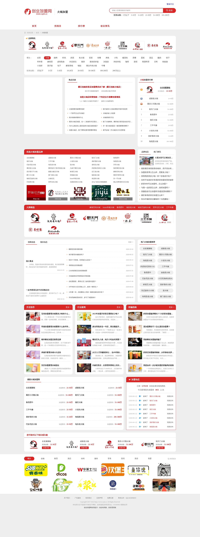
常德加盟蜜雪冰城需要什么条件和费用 (56, 327)
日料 (156, 62)
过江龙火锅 (95, 171)
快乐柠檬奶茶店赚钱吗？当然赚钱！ (155, 199)
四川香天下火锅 (32, 171)
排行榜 (81, 26)
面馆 (135, 62)
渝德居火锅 (165, 272)
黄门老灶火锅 (53, 175)
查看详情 (46, 448)
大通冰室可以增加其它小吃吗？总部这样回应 (164, 158)
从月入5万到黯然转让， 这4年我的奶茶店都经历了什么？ (107, 352)
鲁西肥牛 (153, 115)
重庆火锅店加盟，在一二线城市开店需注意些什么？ (84, 122)
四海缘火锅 (74, 175)
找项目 (57, 26)
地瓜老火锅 (52, 165)
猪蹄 (83, 62)
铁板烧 (165, 62)
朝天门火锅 (153, 109)
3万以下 (40, 71)
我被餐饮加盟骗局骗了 (152, 340)
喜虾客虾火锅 (153, 136)
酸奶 (159, 58)
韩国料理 (145, 62)
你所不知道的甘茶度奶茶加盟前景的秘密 (157, 180)
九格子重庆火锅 (75, 168)
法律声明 (99, 498)
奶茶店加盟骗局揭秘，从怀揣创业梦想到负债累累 (158, 352)
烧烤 (55, 58)
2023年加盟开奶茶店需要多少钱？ (105, 314)
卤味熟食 (61, 62)
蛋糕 (143, 58)
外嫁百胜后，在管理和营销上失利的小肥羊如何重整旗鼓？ (107, 365)
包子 (59, 66)
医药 (123, 459)
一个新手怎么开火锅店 (76, 113)
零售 (109, 459)
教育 (56, 459)
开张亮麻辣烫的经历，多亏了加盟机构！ (82, 297)
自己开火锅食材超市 (92, 91)
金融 (42, 459)
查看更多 (173, 459)
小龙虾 (39, 66)
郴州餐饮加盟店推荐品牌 (51, 340)
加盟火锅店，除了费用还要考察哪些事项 (83, 130)
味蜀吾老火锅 (147, 296)
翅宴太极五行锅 (53, 171)
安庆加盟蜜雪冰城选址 (50, 365)
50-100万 (91, 71)
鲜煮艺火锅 (74, 171)
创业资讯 (105, 26)
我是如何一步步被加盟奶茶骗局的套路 (158, 365)
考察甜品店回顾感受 (76, 265)
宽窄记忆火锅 (53, 182)
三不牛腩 (153, 125)
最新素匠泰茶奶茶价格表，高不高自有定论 (157, 168)
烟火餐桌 (29, 261)
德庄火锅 (153, 120)
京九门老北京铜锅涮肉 (99, 182)
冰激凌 (106, 62)
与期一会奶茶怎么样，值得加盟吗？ (155, 188)
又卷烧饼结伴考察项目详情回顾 (79, 276)
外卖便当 (73, 62)
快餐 (99, 58)
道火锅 (72, 165)
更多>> (130, 242)
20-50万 (81, 71)
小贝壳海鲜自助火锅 (165, 279)
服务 (96, 459)
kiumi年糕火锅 (75, 178)
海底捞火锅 (153, 141)
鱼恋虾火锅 (95, 178)
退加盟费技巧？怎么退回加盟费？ (156, 327)
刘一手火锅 (117, 178)
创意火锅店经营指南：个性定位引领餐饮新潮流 (100, 97)
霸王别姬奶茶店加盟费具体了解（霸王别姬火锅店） (100, 87)
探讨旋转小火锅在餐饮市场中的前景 (115, 109)
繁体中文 (170, 4)
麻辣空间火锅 (118, 171)
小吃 (116, 58)
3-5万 (50, 71)
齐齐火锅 (116, 165)
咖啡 (127, 62)
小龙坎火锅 (153, 131)
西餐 (134, 58)
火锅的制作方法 (108, 117)
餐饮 (29, 459)
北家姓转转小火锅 (76, 182)
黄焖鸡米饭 (94, 62)
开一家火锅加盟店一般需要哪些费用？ (116, 126)
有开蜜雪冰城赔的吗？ (76, 254)
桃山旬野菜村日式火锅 (121, 182)
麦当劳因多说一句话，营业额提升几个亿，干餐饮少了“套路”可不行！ (107, 327)
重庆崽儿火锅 (31, 168)
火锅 (47, 58)
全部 (39, 58)
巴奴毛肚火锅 (31, 165)
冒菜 (91, 58)
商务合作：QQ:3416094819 (127, 498)
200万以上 (117, 71)
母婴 (150, 459)
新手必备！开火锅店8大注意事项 (114, 130)
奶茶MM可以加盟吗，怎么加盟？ (154, 184)
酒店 (69, 459)
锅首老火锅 (95, 175)
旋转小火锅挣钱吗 (107, 101)
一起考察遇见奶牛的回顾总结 (37, 290)
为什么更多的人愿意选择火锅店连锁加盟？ (83, 126)
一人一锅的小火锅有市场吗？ (89, 101)
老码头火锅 (95, 165)
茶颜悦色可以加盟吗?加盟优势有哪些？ (156, 191)
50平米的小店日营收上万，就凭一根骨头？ (83, 287)
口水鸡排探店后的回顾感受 (78, 271)
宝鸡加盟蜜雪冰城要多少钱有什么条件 (56, 314)
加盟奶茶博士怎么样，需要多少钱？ (155, 172)
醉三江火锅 (30, 175)
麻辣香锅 (69, 66)
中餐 (103, 66)
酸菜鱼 (125, 58)
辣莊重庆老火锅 (118, 168)
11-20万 (141, 15)
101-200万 (165, 15)
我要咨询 (170, 396)
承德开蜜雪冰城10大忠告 (51, 352)
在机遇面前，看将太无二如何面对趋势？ (82, 281)
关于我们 (67, 498)
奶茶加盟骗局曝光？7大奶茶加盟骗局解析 (158, 314)
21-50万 (148, 15)
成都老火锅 (153, 98)
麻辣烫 (50, 62)
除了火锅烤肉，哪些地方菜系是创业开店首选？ (118, 122)
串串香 (39, 62)
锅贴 (79, 66)
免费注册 (110, 498)
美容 (136, 459)
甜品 (151, 58)
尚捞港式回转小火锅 (98, 168)
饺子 (168, 58)
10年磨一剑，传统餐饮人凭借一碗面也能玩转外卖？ (86, 292)
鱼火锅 (81, 58)
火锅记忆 (51, 178)
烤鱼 (107, 58)
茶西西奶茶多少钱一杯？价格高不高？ (156, 176)
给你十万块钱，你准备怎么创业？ (80, 260)
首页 (34, 26)
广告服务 (78, 498)
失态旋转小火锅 (147, 290)
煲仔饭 (50, 66)
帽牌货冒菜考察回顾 (76, 249)
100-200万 (104, 71)
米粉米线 (117, 62)
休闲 (83, 459)
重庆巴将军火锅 (118, 175)
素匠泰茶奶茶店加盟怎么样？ (152, 195)
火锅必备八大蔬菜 (109, 113)
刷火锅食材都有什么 (76, 117)
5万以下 (126, 15)
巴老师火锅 (30, 182)
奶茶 (72, 58)
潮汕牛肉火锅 (91, 66)
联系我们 (89, 498)
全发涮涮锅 (165, 88)
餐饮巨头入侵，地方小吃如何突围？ (106, 340)
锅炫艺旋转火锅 (32, 178)
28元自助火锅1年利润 (108, 91)
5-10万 (133, 15)
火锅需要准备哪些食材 (76, 109)
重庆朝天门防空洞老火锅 (56, 168)
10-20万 (70, 71)
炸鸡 (64, 58)
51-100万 (156, 15)
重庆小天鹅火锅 (153, 104)
